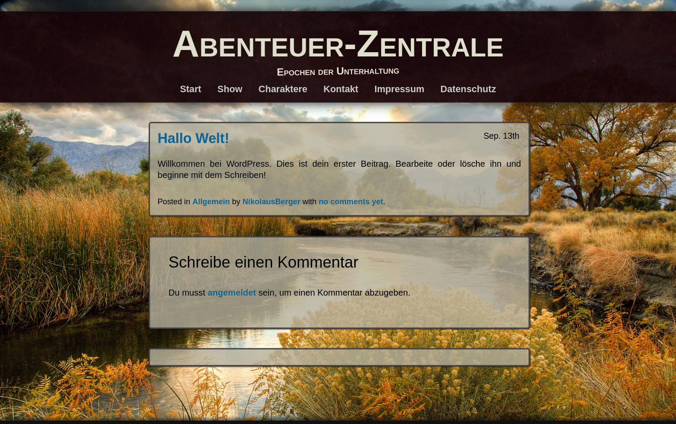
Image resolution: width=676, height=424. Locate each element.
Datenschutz (468, 89)
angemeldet (232, 292)
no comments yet (351, 201)
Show (229, 89)
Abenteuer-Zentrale (338, 43)
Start (190, 89)
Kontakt (340, 89)
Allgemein (211, 201)
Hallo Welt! (193, 138)
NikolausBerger (271, 201)
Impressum (399, 89)
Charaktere (282, 89)
